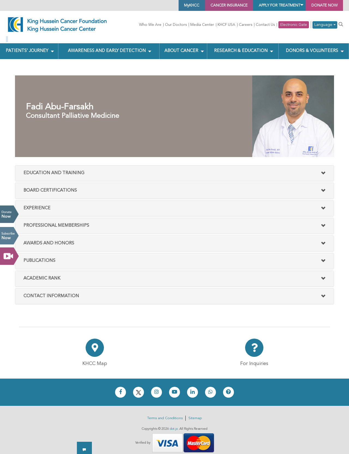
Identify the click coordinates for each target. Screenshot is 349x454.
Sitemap (195, 414)
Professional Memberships (56, 221)
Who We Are (150, 24)
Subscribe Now (9, 236)
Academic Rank (41, 274)
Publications (39, 256)
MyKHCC (164, 5)
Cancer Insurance (207, 5)
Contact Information (51, 292)
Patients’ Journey (27, 46)
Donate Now (9, 214)
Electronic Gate (293, 25)
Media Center (202, 24)
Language (325, 25)
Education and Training (53, 169)
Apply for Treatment (267, 5)
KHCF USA (226, 24)
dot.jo (174, 425)
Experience (36, 204)
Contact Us (265, 24)
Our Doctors (176, 24)
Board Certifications (50, 186)
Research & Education (240, 46)
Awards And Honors (48, 239)
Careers (245, 24)
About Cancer (181, 46)
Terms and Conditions (165, 414)
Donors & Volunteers (311, 46)
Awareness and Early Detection (106, 46)
